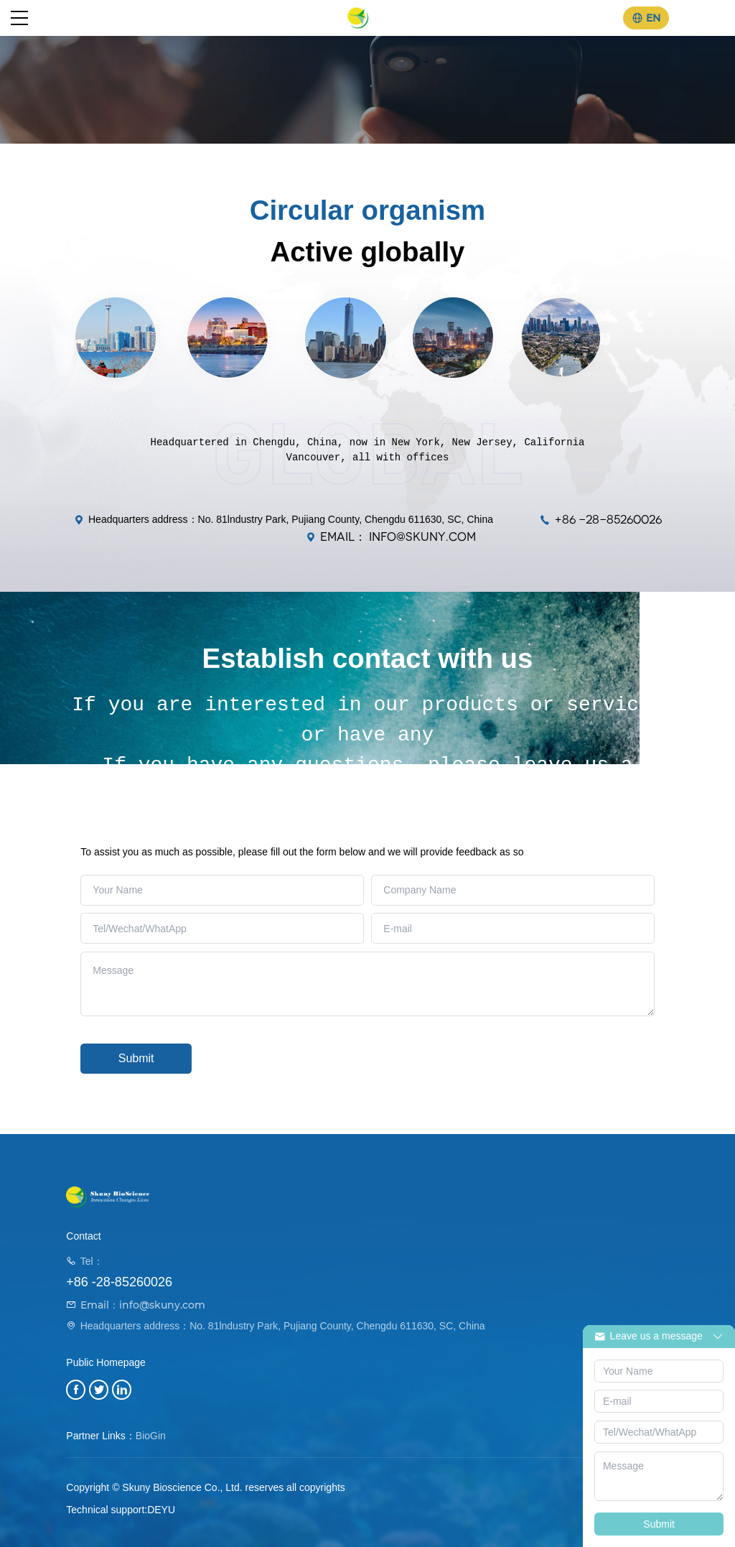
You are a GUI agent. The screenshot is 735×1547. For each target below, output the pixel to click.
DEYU (161, 1509)
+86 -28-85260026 (608, 519)
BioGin (151, 1436)
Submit (136, 1058)
